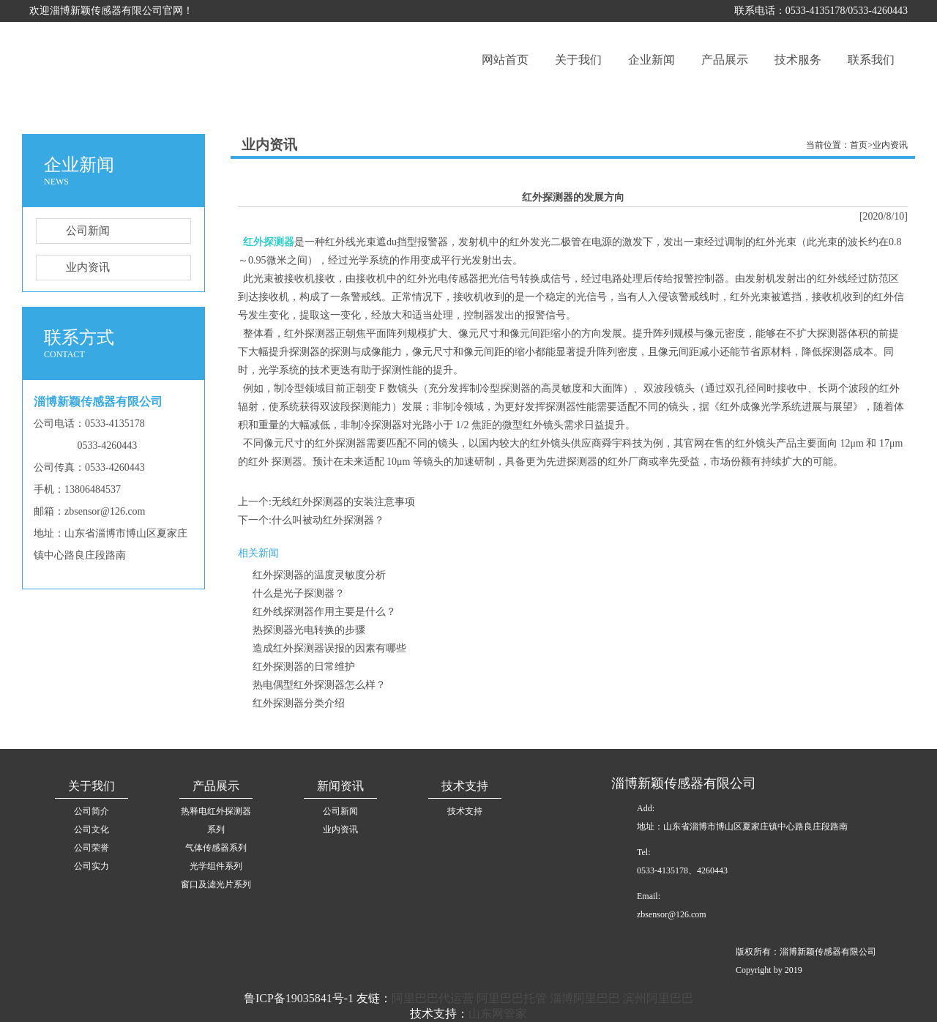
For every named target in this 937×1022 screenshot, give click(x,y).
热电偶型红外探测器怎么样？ (319, 684)
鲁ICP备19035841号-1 (299, 998)
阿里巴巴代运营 (433, 998)
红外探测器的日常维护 (304, 666)
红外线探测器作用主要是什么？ (324, 611)
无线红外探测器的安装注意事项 (343, 501)
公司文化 (91, 829)
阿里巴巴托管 (512, 998)
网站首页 (505, 59)
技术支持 (464, 811)
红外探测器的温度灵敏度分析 (319, 575)
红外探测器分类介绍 (299, 703)
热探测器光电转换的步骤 (309, 629)
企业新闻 (651, 59)
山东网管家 (497, 1013)
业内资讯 (73, 268)
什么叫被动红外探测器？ (328, 520)
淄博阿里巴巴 (585, 998)
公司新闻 (73, 231)
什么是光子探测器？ (299, 593)
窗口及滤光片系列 (216, 884)
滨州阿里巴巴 (658, 998)
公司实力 (91, 866)
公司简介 (91, 811)
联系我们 (871, 59)
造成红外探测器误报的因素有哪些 (329, 648)
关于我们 (578, 59)
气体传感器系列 (216, 848)
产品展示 (724, 59)
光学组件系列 (216, 866)
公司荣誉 (91, 848)
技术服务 (797, 59)
